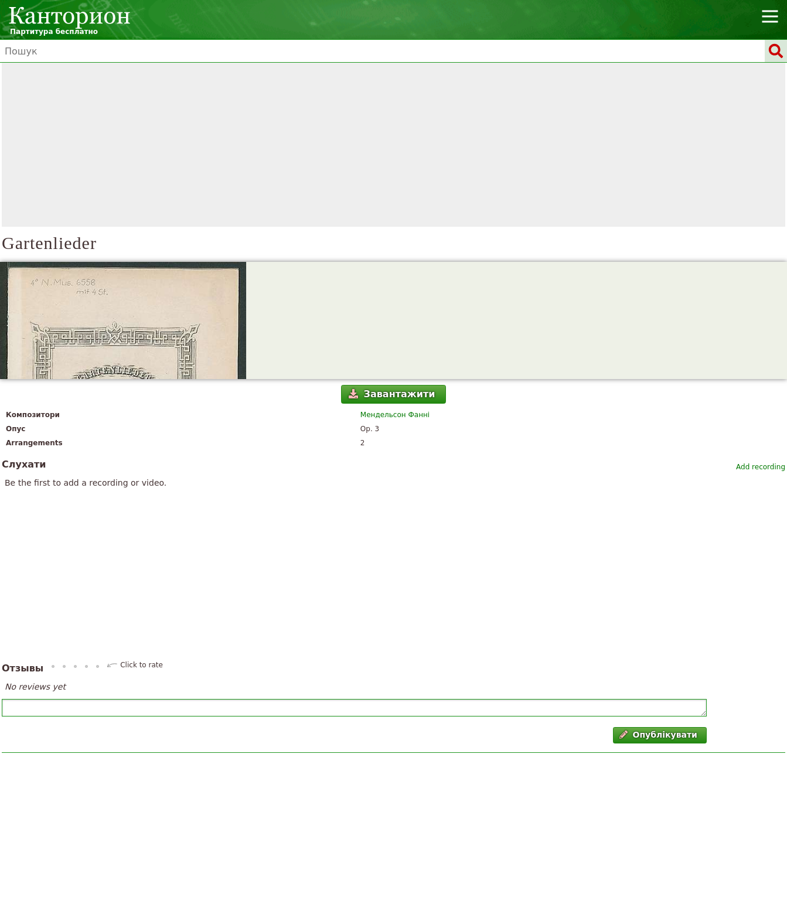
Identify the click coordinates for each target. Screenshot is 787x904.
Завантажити (392, 394)
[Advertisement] (394, 145)
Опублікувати (658, 734)
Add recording (760, 467)
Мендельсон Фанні (395, 415)
